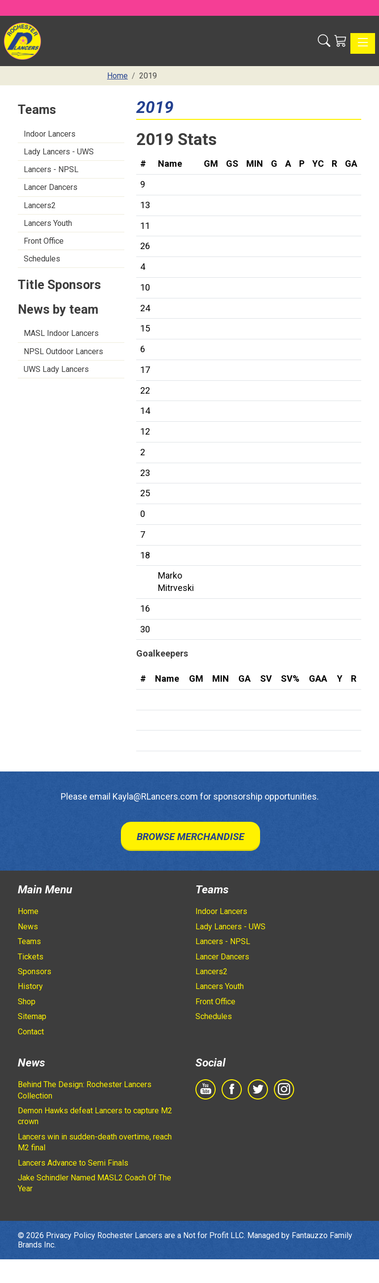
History (30, 986)
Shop (27, 1001)
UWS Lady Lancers (56, 369)
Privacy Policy (70, 1235)
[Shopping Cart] (340, 41)
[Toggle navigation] (362, 43)
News (28, 926)
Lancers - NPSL (51, 169)
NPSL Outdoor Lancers (63, 351)
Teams (29, 941)
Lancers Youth (48, 223)
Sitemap (32, 1016)
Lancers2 (40, 205)
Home (28, 911)
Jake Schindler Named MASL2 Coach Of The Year (94, 1183)
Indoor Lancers (50, 134)
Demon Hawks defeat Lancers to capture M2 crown (95, 1116)
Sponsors (34, 971)
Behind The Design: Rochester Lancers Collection (85, 1090)
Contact (31, 1031)
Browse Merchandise (190, 837)
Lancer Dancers (50, 187)
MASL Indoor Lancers (61, 333)
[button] (324, 41)
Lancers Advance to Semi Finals (73, 1163)
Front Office (44, 241)
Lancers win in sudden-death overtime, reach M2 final (95, 1142)
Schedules (42, 258)
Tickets (30, 956)
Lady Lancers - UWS (59, 151)
